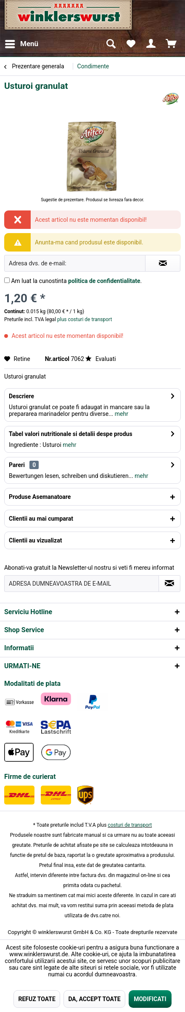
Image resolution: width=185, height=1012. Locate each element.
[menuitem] (21, 44)
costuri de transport (130, 825)
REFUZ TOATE (36, 999)
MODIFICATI (150, 999)
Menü (21, 42)
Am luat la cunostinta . (76, 281)
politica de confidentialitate (104, 281)
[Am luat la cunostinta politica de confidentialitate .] (7, 280)
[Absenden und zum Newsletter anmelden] (170, 583)
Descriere (21, 396)
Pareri (17, 465)
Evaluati (100, 358)
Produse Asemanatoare (40, 496)
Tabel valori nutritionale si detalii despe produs (70, 434)
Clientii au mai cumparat (41, 518)
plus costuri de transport (84, 319)
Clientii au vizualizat (35, 540)
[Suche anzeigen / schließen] (110, 44)
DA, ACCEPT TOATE (94, 999)
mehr (120, 413)
